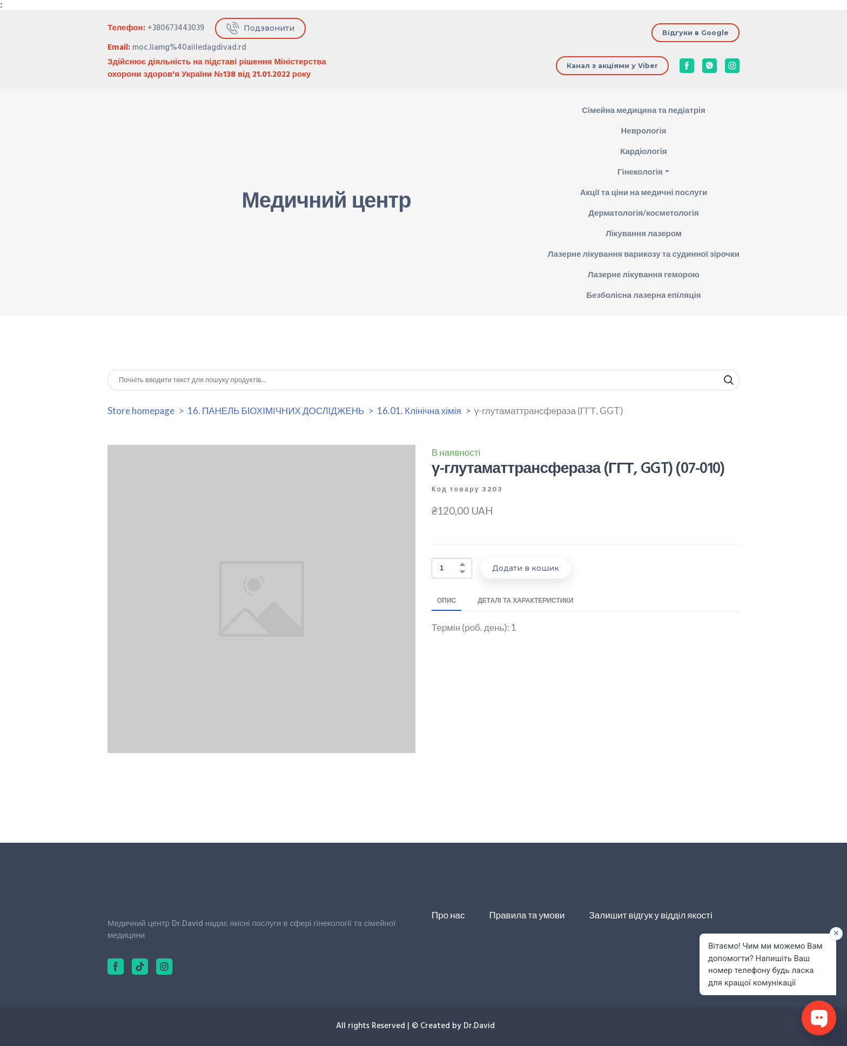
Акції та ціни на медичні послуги (643, 192)
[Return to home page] (148, 202)
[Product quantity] (449, 568)
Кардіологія (643, 151)
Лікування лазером (644, 233)
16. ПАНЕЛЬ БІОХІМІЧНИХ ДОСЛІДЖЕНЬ (275, 410)
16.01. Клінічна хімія (419, 410)
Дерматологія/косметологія (643, 212)
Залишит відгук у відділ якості (650, 915)
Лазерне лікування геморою (644, 274)
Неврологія (643, 130)
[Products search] (423, 380)
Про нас (448, 915)
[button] (260, 28)
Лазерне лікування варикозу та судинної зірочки (644, 253)
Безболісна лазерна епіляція (644, 294)
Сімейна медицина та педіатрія (643, 110)
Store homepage (140, 410)
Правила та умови (526, 915)
